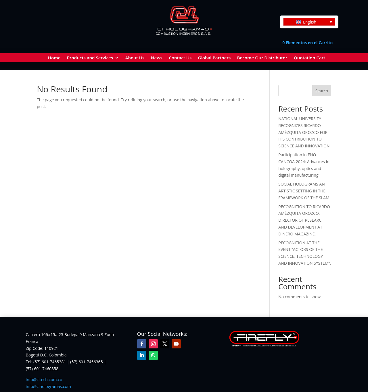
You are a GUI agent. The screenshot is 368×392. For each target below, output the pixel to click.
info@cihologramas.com (48, 386)
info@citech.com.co (44, 379)
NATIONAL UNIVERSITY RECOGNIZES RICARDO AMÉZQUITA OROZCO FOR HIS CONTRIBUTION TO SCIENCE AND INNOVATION (303, 131)
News (156, 58)
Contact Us (180, 58)
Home (54, 58)
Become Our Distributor (262, 58)
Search (321, 90)
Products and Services (90, 58)
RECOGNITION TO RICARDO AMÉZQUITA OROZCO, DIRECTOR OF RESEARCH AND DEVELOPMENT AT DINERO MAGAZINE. (304, 219)
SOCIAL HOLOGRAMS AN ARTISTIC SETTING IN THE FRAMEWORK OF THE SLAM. (304, 190)
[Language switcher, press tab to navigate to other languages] (309, 22)
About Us (134, 58)
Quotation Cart (309, 58)
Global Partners (214, 58)
